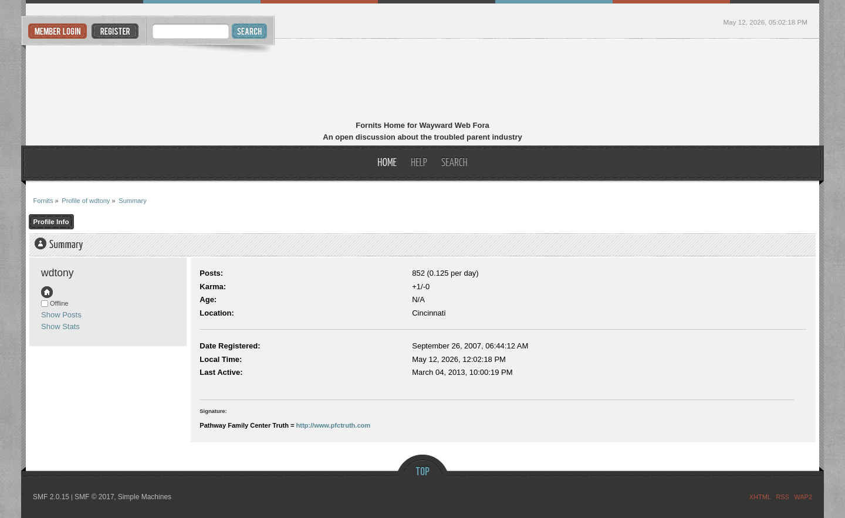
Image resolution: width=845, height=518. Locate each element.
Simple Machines (144, 497)
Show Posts (61, 314)
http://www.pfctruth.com (333, 425)
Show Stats (60, 326)
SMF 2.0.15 (51, 497)
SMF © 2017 (94, 497)
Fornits (423, 81)
